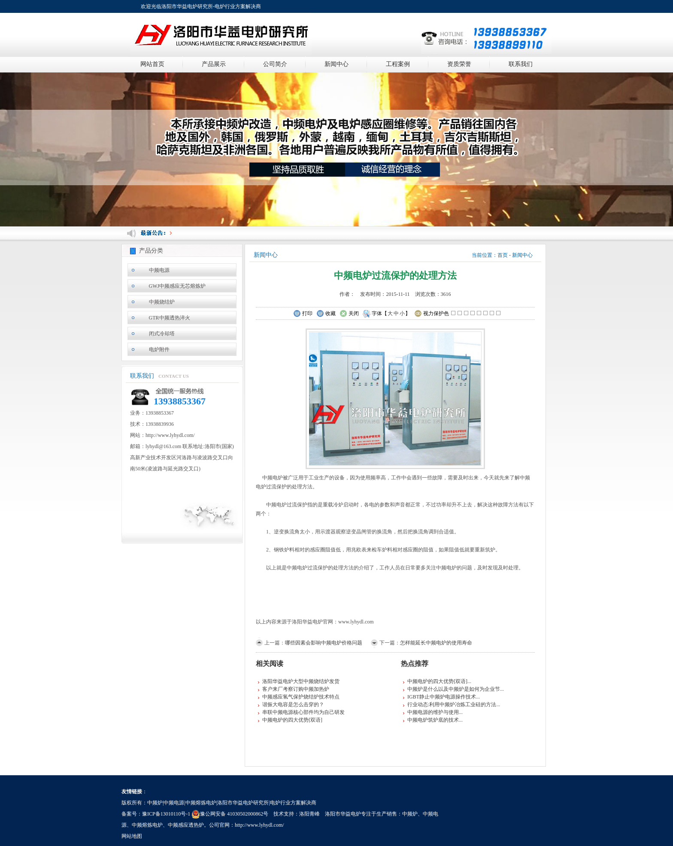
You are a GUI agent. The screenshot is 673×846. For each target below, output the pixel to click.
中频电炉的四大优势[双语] (292, 720)
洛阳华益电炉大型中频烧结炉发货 (301, 681)
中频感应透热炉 (186, 825)
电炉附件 (159, 349)
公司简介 (275, 64)
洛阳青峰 (309, 814)
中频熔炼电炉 (147, 825)
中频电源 (159, 270)
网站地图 (131, 836)
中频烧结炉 (162, 302)
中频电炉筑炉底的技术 (433, 720)
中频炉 (410, 814)
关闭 (349, 314)
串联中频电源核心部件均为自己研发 (303, 712)
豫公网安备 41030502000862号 (229, 814)
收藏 (326, 314)
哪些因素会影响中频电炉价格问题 (323, 643)
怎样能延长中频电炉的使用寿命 (436, 643)
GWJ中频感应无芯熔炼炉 (177, 286)
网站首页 (152, 64)
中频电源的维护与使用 (433, 712)
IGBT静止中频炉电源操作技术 (441, 697)
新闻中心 (336, 64)
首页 (502, 255)
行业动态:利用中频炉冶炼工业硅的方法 (451, 704)
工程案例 (398, 64)
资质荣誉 (459, 64)
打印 (302, 314)
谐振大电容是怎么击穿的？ (293, 704)
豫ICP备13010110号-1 (166, 814)
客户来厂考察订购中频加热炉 (295, 689)
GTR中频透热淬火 (169, 318)
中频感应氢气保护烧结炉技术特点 (301, 697)
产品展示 (214, 64)
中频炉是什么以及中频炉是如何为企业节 (453, 689)
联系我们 (521, 64)
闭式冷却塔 (162, 334)
